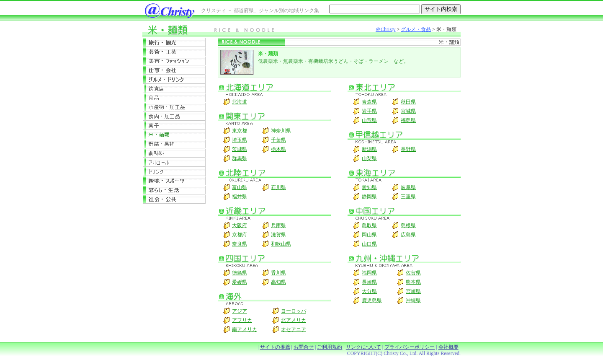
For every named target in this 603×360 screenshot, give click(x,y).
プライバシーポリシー (409, 347)
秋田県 (408, 102)
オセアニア (293, 329)
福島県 (408, 120)
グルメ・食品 (416, 29)
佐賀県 (413, 273)
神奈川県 (281, 131)
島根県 (408, 225)
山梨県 (369, 158)
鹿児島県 (372, 300)
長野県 (408, 149)
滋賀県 (278, 235)
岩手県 (369, 111)
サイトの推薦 (275, 347)
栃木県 (278, 149)
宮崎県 (413, 291)
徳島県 (239, 273)
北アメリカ (293, 320)
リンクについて (363, 347)
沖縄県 (413, 300)
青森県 (369, 102)
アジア (239, 311)
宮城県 (408, 111)
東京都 (239, 131)
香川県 (278, 273)
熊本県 (413, 282)
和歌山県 (281, 244)
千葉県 (278, 140)
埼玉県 (239, 140)
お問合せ (304, 347)
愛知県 (369, 187)
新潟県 (369, 149)
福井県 (239, 196)
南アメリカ (244, 329)
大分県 (369, 291)
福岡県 (369, 273)
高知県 (278, 282)
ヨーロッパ (293, 311)
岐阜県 (408, 187)
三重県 (408, 196)
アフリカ (242, 320)
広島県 (408, 235)
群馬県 (239, 158)
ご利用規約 (329, 347)
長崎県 (369, 282)
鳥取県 (369, 225)
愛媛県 (239, 282)
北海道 (239, 102)
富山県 (239, 187)
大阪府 (239, 225)
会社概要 (448, 347)
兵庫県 (278, 225)
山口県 (369, 244)
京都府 (239, 235)
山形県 (369, 120)
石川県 (278, 187)
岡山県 (369, 235)
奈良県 (239, 244)
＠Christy (385, 29)
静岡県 (369, 196)
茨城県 (239, 149)
